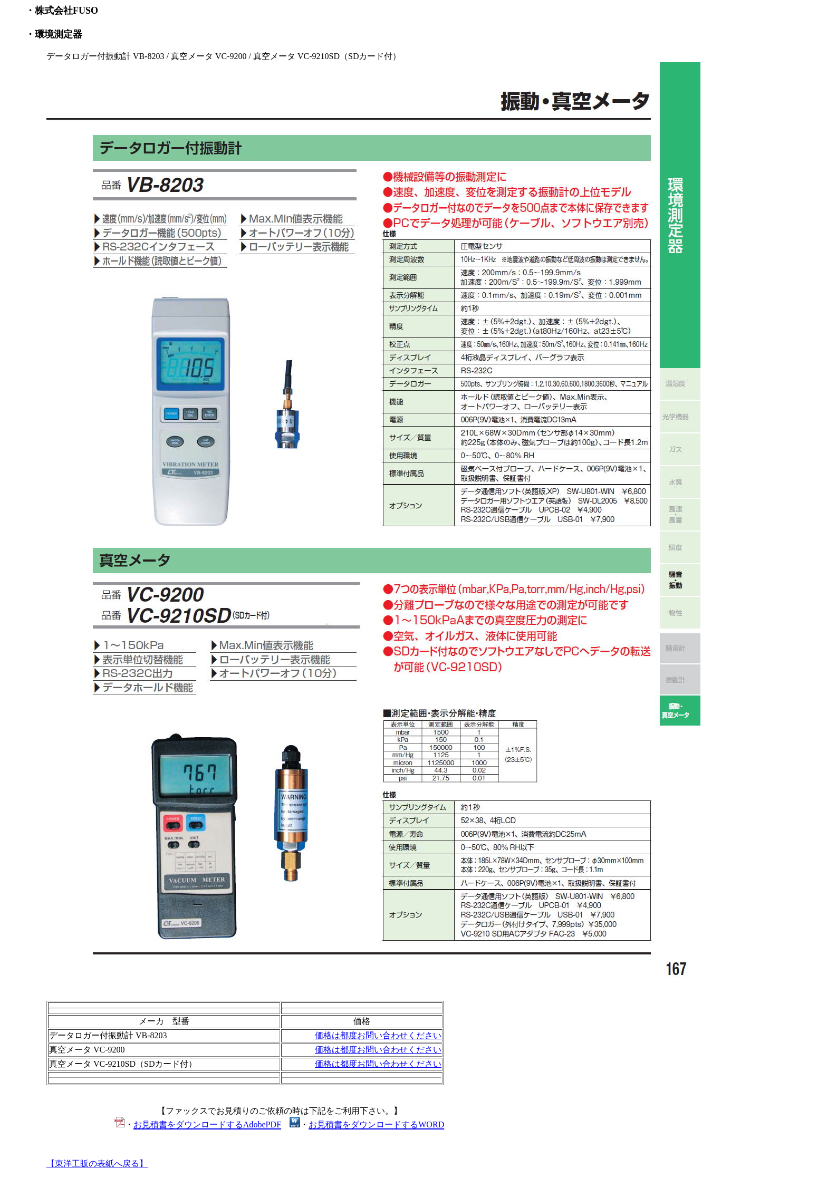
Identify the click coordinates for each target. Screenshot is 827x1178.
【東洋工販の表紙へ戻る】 (97, 1163)
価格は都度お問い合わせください (378, 1035)
